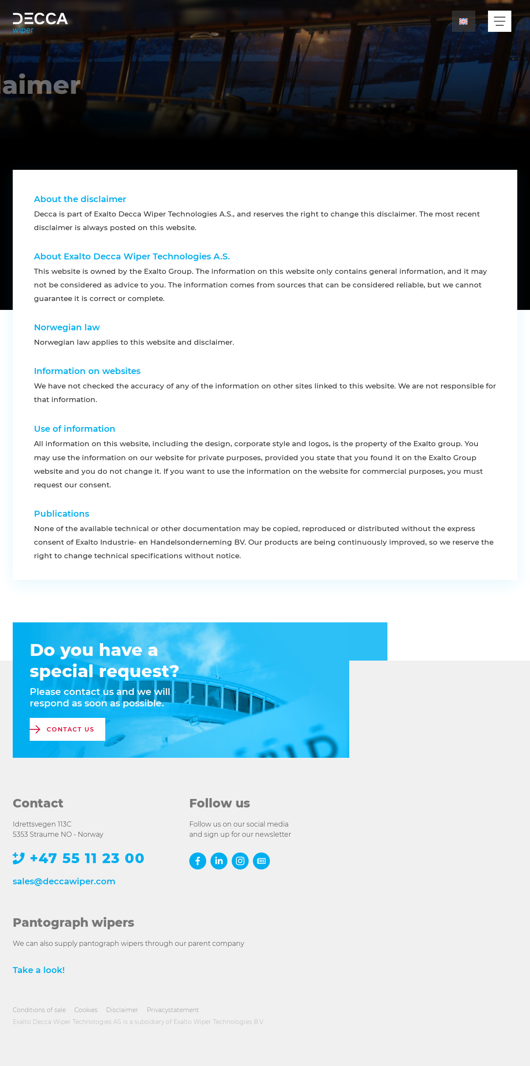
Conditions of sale (39, 1010)
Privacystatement (173, 1010)
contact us (71, 729)
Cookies (86, 1010)
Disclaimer (122, 1010)
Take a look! (39, 970)
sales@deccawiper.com (64, 881)
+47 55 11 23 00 (87, 858)
